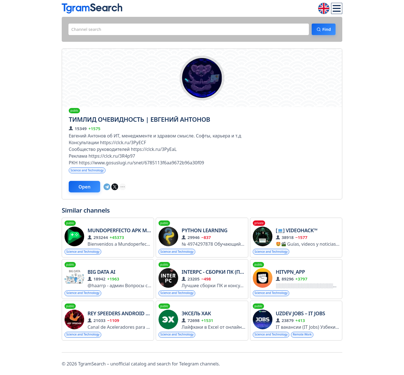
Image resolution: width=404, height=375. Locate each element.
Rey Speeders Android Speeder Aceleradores (149, 318)
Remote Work (308, 339)
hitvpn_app (290, 275)
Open (88, 189)
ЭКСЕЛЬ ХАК (196, 318)
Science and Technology (89, 172)
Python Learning (204, 233)
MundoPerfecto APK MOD (121, 233)
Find (324, 30)
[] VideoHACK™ (297, 233)
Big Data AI (101, 275)
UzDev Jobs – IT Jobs (300, 318)
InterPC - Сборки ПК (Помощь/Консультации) (242, 275)
